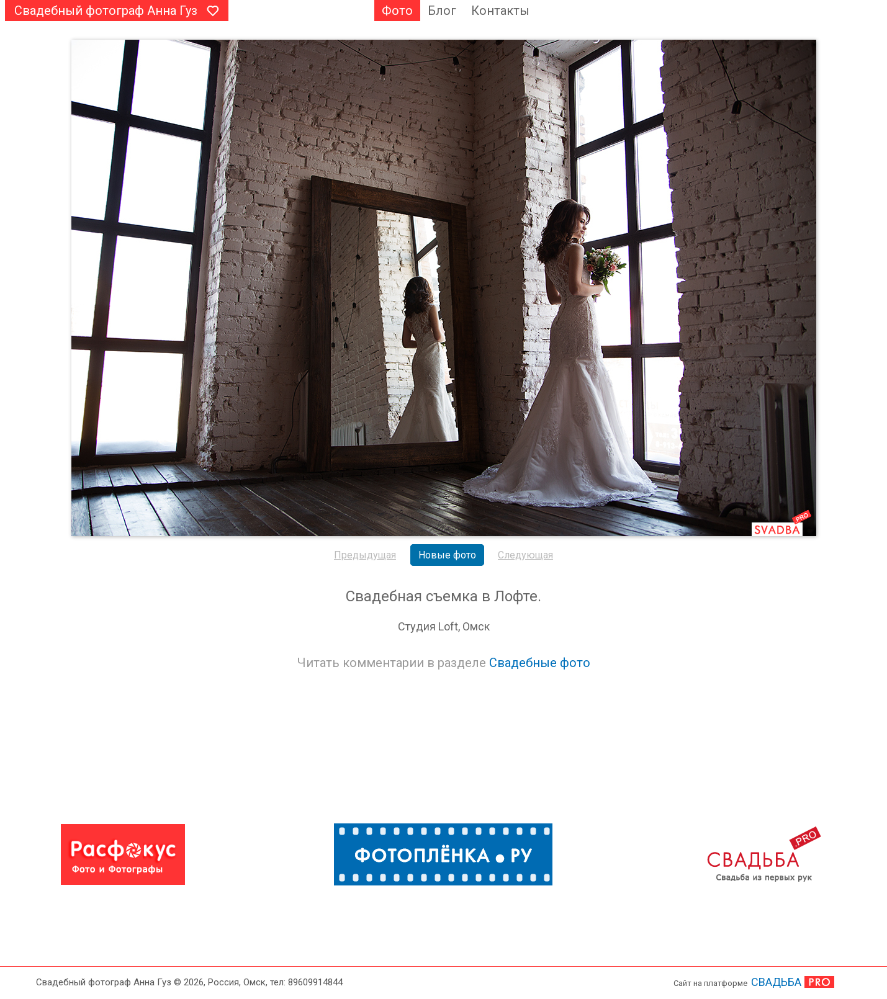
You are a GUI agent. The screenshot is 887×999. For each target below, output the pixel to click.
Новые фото (447, 555)
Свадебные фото (539, 662)
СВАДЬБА (776, 981)
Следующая (525, 555)
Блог (442, 10)
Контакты (500, 10)
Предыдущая (365, 555)
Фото (397, 10)
